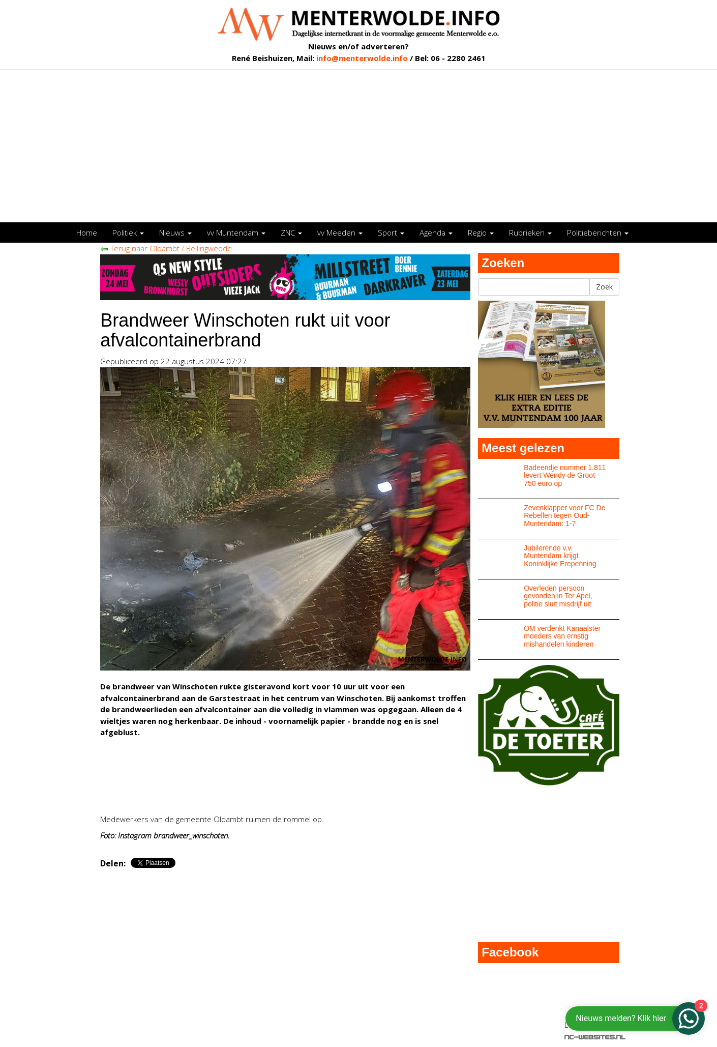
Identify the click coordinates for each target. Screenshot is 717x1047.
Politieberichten (598, 232)
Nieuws (175, 232)
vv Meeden (340, 232)
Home (86, 232)
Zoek (604, 287)
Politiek (128, 232)
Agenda (436, 232)
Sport (391, 232)
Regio (481, 232)
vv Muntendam (236, 232)
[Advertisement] (358, 146)
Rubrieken (530, 232)
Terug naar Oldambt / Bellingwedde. (167, 248)
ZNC (291, 232)
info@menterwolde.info (362, 58)
